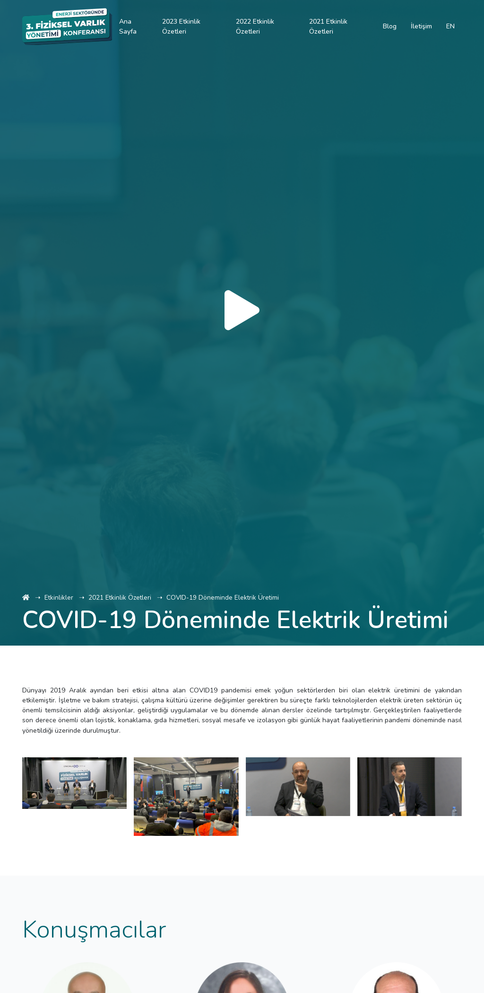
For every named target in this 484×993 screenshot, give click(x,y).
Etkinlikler (58, 597)
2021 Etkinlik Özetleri (119, 597)
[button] (46, 856)
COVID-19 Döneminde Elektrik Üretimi (222, 597)
